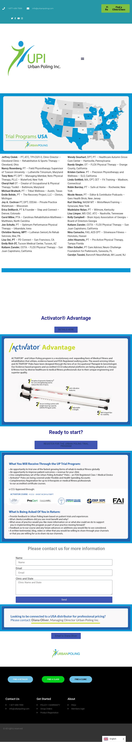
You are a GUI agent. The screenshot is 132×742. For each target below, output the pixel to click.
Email (19, 568)
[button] (82, 58)
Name (19, 558)
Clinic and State (24, 578)
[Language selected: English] (114, 739)
